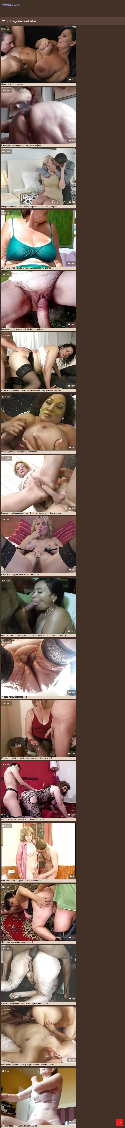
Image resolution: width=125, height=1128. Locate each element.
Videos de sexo (27, 1123)
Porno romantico (79, 1123)
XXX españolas (84, 1105)
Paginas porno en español (17, 1097)
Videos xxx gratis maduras (97, 1118)
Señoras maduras (62, 1092)
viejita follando (93, 1077)
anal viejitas (27, 1063)
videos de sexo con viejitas (104, 1070)
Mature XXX (38, 1118)
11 (68, 1034)
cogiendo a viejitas (45, 1063)
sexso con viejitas (61, 1068)
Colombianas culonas (60, 1105)
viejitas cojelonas (57, 1079)
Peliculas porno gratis (63, 1113)
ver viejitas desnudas (35, 1070)
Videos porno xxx (40, 1113)
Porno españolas (44, 1097)
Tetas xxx (66, 1115)
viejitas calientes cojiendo (32, 1079)
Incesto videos (22, 1089)
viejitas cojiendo (77, 1079)
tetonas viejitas (81, 1068)
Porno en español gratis (15, 1118)
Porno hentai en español (107, 1120)
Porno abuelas (49, 1086)
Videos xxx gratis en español (72, 1107)
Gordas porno (24, 1120)
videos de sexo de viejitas (14, 1072)
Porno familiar (43, 1092)
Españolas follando (13, 1113)
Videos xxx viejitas (90, 1099)
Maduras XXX (85, 1113)
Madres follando (78, 1089)
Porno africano (109, 1092)
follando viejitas (10, 1067)
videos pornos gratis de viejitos (89, 1076)
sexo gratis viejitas (21, 1068)
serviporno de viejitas (84, 1067)
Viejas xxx (38, 1089)
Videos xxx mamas (67, 1097)
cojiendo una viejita (65, 1065)
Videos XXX (44, 1123)
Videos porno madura (103, 1107)
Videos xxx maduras (21, 1107)
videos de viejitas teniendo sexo (40, 1074)
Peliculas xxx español (65, 1099)
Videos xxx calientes (85, 1115)
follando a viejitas (106, 1065)
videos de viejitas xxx (68, 1074)
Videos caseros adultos (16, 1099)
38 (76, 1034)
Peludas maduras (41, 1099)
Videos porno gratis (39, 1094)
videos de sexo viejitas (40, 1072)
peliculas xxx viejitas (60, 1067)
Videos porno (60, 1123)
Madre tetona (56, 1120)
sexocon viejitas (42, 1068)
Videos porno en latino (78, 1120)
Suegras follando (12, 1102)
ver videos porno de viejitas (105, 1068)
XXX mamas (53, 1118)
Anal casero (30, 1102)
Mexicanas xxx (92, 1086)
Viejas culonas (10, 1086)
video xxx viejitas (80, 1070)
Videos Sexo (52, 1115)
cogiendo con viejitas (68, 1063)
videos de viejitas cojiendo (96, 1072)
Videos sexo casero (104, 1110)
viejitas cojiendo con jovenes (30, 1081)
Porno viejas (109, 1099)
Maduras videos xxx (52, 1110)
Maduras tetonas (23, 1092)
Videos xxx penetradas (72, 1102)
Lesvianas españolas (110, 1094)
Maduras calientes (99, 1089)
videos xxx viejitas (73, 1077)
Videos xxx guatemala (87, 1092)
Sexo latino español (109, 1115)
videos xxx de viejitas (51, 1077)
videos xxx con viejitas (27, 1077)
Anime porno (20, 1115)
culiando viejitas (86, 1065)
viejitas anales (9, 1079)
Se (26, 1113)
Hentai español (71, 1118)
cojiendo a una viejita (92, 1063)
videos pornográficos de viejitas (98, 1074)
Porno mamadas (37, 1105)
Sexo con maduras (56, 1089)
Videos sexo (40, 1120)
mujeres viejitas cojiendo (34, 1067)
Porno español (10, 1110)
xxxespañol (36, 1115)
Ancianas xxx (9, 1123)
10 (64, 1034)
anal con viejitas (10, 1063)
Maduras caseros (44, 1107)
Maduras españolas (70, 1086)
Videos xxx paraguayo (79, 1110)
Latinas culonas (104, 1113)
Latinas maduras (30, 1110)
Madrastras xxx (61, 1094)
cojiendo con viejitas (42, 1065)
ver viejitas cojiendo (12, 1070)
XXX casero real (47, 1102)
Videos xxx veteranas (83, 1094)
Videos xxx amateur (98, 1102)
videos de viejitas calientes (67, 1072)
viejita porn (109, 1077)
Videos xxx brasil (112, 1097)
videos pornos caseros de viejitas (18, 1076)
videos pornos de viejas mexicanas (54, 1076)
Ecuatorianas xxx (30, 1086)
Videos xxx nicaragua (14, 1094)
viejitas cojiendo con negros (61, 1081)
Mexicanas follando (90, 1097)
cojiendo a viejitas (20, 1065)
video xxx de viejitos (59, 1070)
